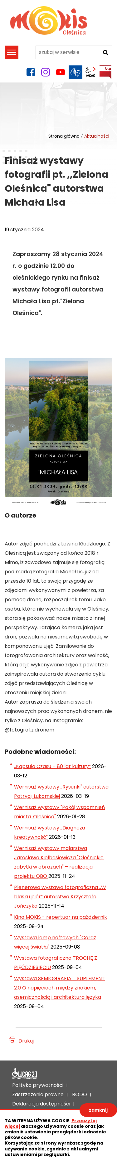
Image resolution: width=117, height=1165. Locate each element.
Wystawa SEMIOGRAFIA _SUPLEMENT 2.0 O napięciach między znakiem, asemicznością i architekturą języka (59, 988)
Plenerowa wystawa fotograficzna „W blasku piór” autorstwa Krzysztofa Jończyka (60, 896)
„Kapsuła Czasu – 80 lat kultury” (52, 766)
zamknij (98, 1110)
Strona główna (64, 136)
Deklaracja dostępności (24, 1074)
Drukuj (26, 1040)
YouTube (60, 72)
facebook (30, 72)
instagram (45, 72)
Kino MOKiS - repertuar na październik (60, 917)
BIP (105, 72)
